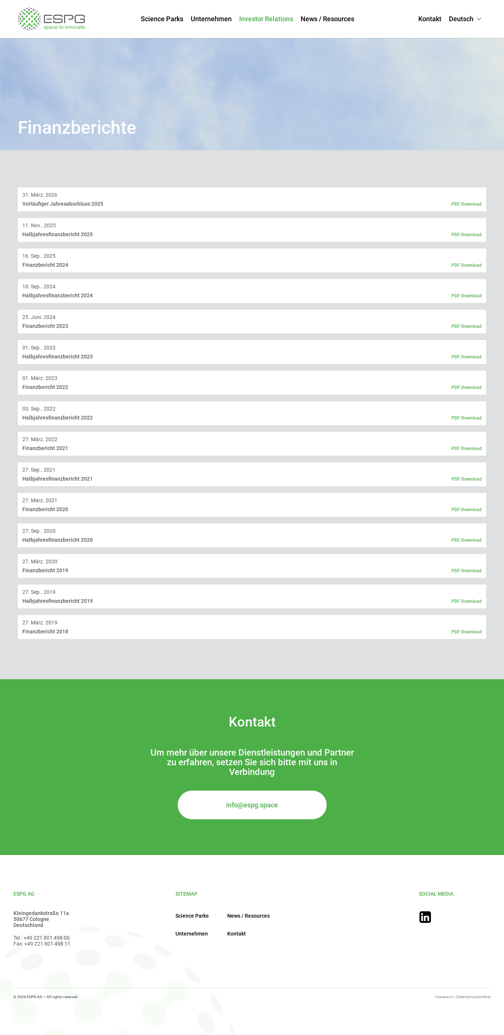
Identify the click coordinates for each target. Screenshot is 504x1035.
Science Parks (162, 19)
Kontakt (429, 19)
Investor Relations (266, 19)
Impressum (444, 997)
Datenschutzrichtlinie (473, 997)
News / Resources (327, 19)
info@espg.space (252, 805)
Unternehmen (211, 19)
